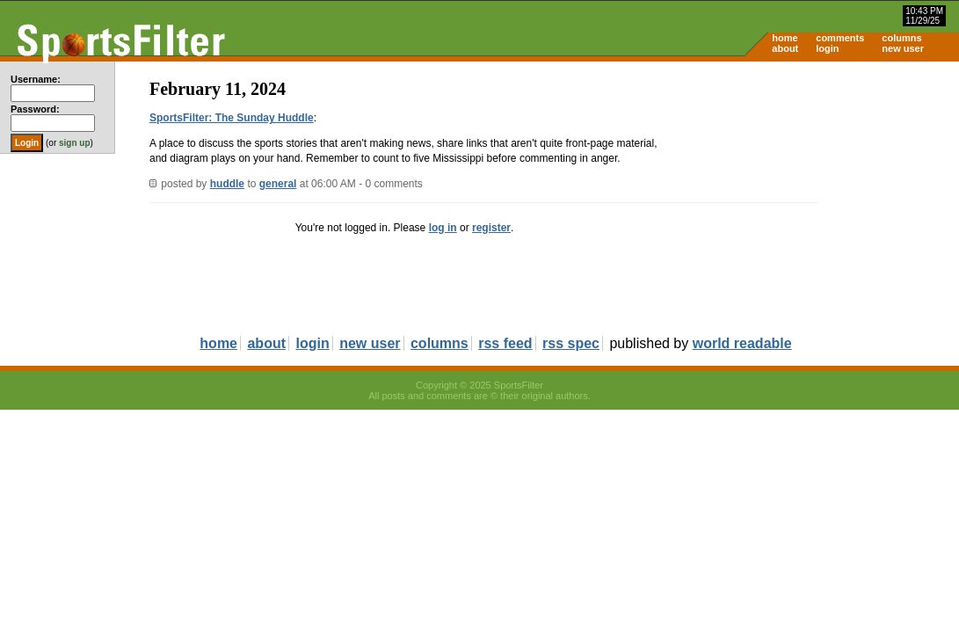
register (491, 228)
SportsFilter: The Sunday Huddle (231, 118)
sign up (75, 143)
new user (903, 48)
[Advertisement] (809, 199)
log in (443, 228)
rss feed (505, 343)
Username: (36, 79)
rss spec (570, 343)
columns (901, 38)
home (784, 38)
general (278, 184)
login (827, 48)
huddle (227, 184)
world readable (742, 343)
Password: (35, 109)
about (785, 48)
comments (840, 38)
